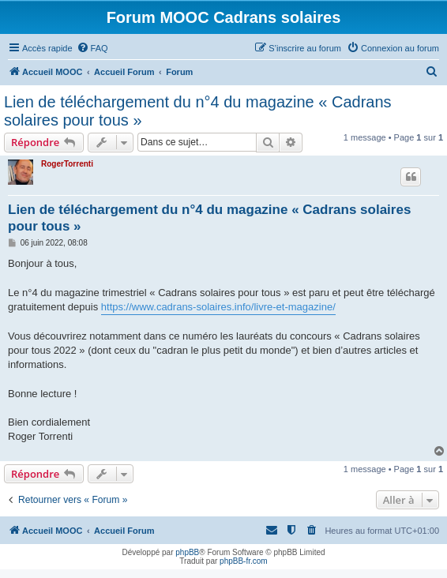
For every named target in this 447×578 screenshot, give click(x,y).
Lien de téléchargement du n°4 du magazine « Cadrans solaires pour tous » (198, 111)
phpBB (187, 552)
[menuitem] (92, 48)
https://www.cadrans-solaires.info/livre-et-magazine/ (218, 307)
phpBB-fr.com (244, 561)
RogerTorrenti (67, 164)
